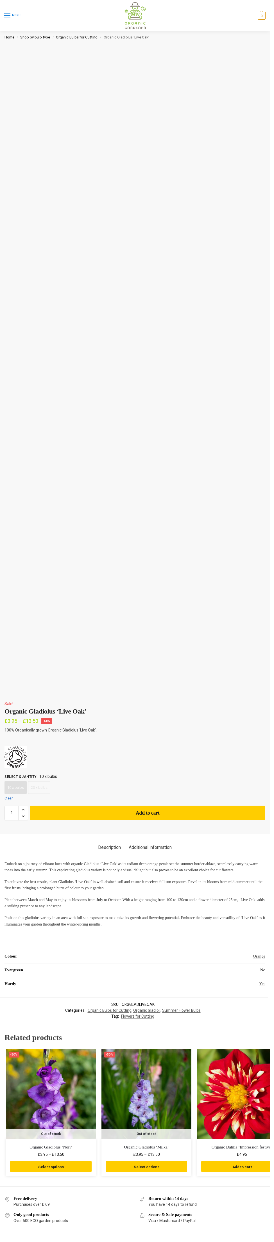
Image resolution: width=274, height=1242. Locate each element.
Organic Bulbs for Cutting (77, 37)
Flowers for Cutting (137, 1016)
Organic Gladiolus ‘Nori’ (51, 1147)
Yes (262, 983)
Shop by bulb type (35, 37)
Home (9, 37)
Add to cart (148, 813)
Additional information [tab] (150, 847)
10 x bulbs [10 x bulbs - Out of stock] (15, 787)
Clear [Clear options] (8, 798)
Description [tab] (109, 847)
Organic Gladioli (146, 1010)
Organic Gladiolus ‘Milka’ (146, 1147)
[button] (261, 16)
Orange (259, 956)
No (262, 970)
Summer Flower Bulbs (181, 1010)
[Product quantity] (11, 813)
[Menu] (12, 16)
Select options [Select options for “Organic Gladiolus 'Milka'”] (146, 1166)
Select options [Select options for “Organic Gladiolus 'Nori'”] (51, 1166)
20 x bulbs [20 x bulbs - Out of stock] (39, 787)
